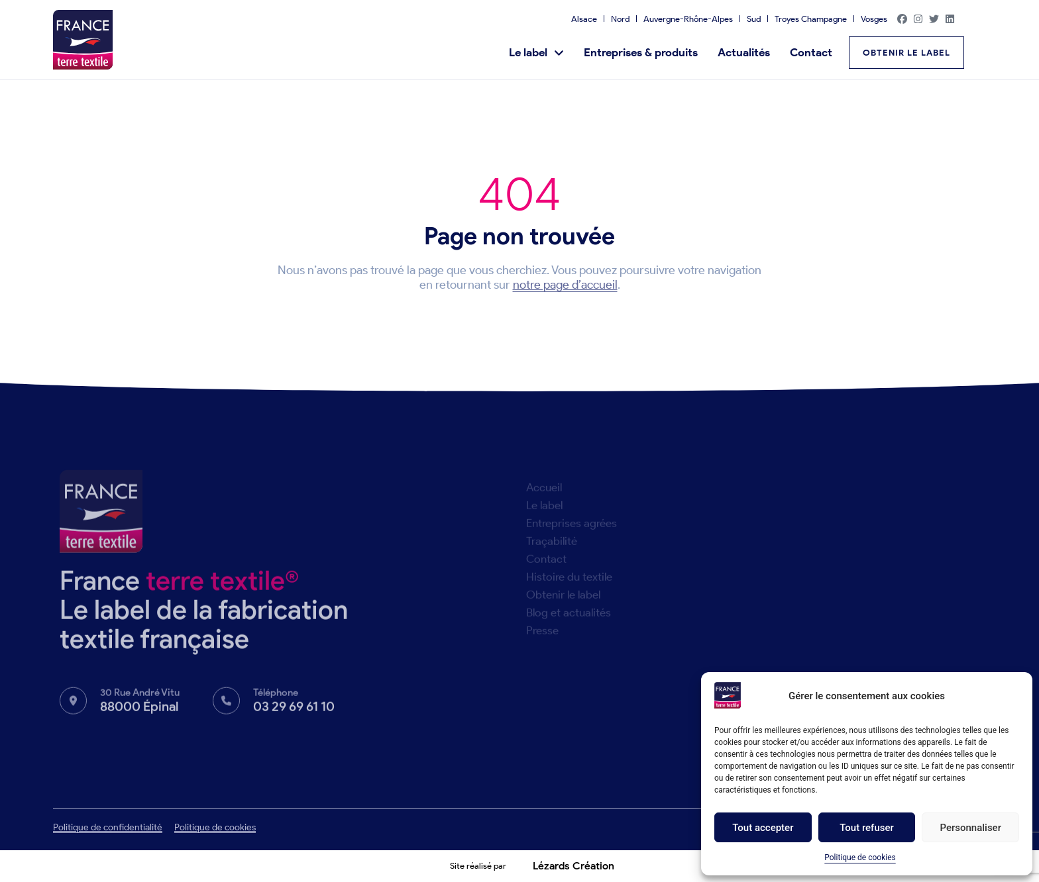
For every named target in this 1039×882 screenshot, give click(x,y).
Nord (620, 19)
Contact (811, 52)
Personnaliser (970, 828)
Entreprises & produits (641, 52)
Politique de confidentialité (107, 827)
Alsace (584, 19)
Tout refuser (867, 828)
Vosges (874, 19)
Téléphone (275, 699)
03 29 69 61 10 (294, 712)
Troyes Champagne (811, 19)
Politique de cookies (859, 857)
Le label (536, 53)
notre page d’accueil (565, 284)
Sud (754, 19)
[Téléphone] (226, 706)
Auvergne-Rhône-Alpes (688, 19)
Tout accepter (762, 828)
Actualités (744, 52)
